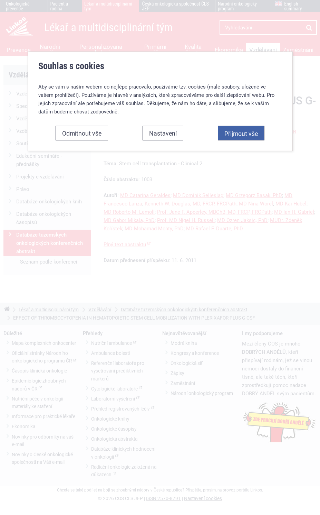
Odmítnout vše (81, 133)
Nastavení (163, 133)
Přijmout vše (241, 133)
